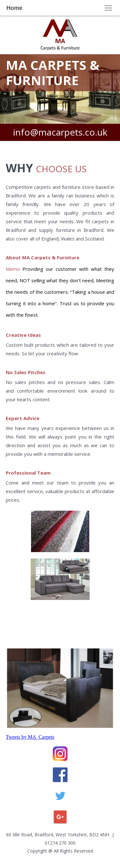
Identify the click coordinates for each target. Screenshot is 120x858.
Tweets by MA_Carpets (30, 737)
